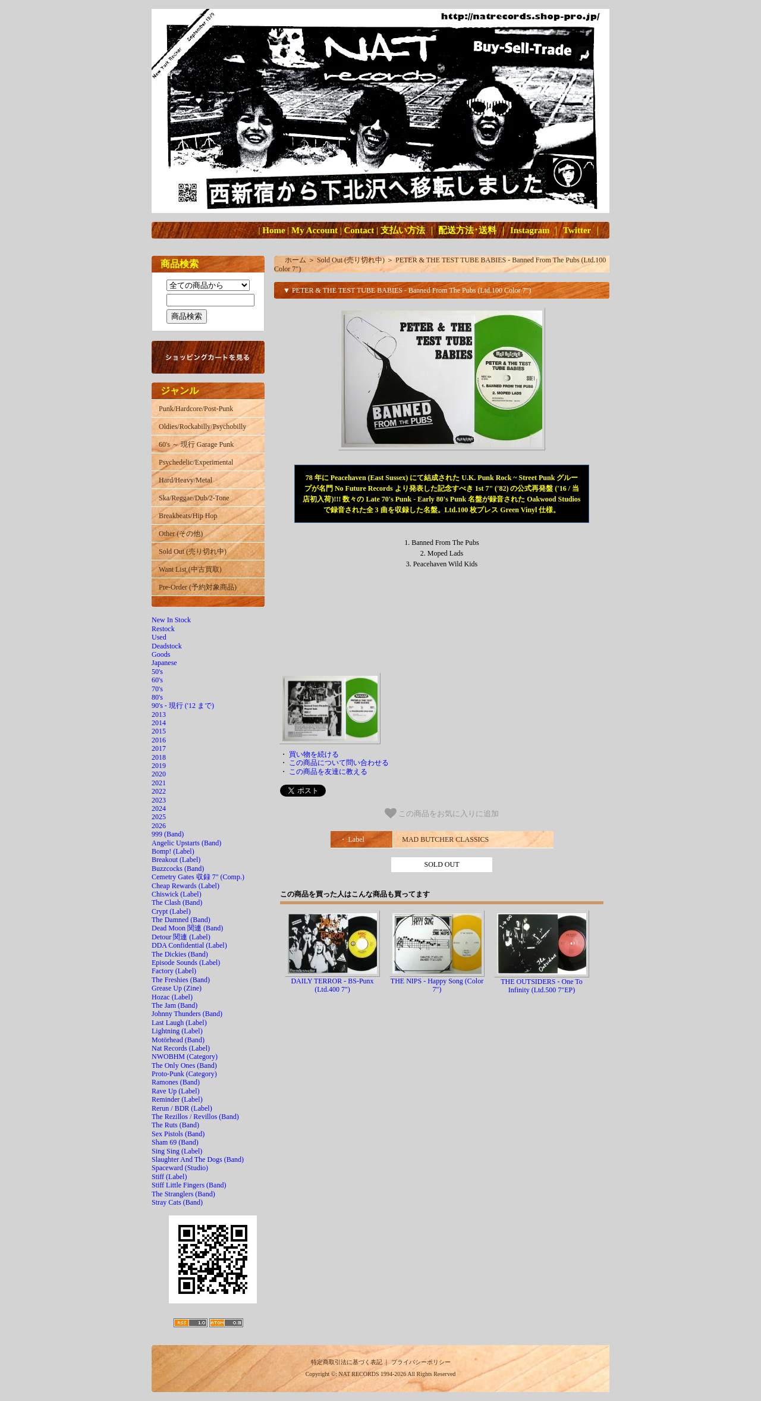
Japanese (164, 663)
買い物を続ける (314, 754)
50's (157, 671)
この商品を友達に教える (328, 771)
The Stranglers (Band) (183, 1194)
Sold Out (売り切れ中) (193, 551)
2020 (159, 774)
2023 (159, 800)
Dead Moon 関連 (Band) (187, 928)
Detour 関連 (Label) (181, 937)
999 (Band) (168, 834)
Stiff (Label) (169, 1177)
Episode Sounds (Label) (186, 962)
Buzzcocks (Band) (178, 868)
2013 (159, 714)
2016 (159, 740)
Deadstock (167, 646)
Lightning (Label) (177, 1031)
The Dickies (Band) (180, 954)
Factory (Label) (174, 971)
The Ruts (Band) (175, 1125)
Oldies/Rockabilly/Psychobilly (202, 426)
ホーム (295, 260)
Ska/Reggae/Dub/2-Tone (194, 498)
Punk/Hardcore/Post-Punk (196, 409)
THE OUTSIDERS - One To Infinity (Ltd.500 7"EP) (542, 985)
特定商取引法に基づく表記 (346, 1362)
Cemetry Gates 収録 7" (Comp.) (198, 877)
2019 (159, 765)
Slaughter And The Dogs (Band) (198, 1159)
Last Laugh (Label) (179, 1022)
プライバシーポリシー (421, 1362)
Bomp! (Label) (173, 851)
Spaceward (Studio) (180, 1168)
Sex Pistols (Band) (178, 1134)
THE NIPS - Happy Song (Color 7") (437, 985)
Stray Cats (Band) (177, 1202)
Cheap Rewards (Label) (185, 886)
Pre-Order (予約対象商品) (198, 587)
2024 (159, 808)
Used (159, 637)
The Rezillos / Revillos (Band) (195, 1116)
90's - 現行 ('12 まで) (183, 705)
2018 (159, 757)
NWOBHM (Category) (185, 1056)
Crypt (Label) (171, 911)
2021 (159, 783)
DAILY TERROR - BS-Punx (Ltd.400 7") (332, 985)
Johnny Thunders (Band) (187, 1014)
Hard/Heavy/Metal (185, 480)
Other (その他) (181, 533)
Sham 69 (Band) (175, 1142)
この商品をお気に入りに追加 (442, 813)
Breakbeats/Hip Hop (188, 516)
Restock (163, 629)
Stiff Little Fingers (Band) (189, 1185)
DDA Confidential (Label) (189, 945)
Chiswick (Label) (177, 894)
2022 (159, 791)
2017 (159, 748)
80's (157, 697)
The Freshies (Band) (181, 980)
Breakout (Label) (176, 859)
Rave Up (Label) (176, 1091)
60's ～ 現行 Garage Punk (196, 444)
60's (157, 680)
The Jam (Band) (174, 1005)
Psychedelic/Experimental (196, 462)
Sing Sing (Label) (177, 1151)
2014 (159, 723)
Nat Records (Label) (181, 1048)
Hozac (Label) (172, 997)
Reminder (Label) (177, 1099)
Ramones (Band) (176, 1082)
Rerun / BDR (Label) (182, 1108)
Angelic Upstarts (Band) (186, 843)
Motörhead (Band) (178, 1040)
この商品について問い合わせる (339, 763)
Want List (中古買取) (190, 569)
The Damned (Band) (181, 920)
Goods (161, 654)
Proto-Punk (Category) (184, 1074)
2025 (159, 817)
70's (157, 689)
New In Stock (171, 620)
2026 (159, 826)
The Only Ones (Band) (184, 1065)
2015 (159, 731)
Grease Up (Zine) (177, 988)
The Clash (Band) (177, 902)
